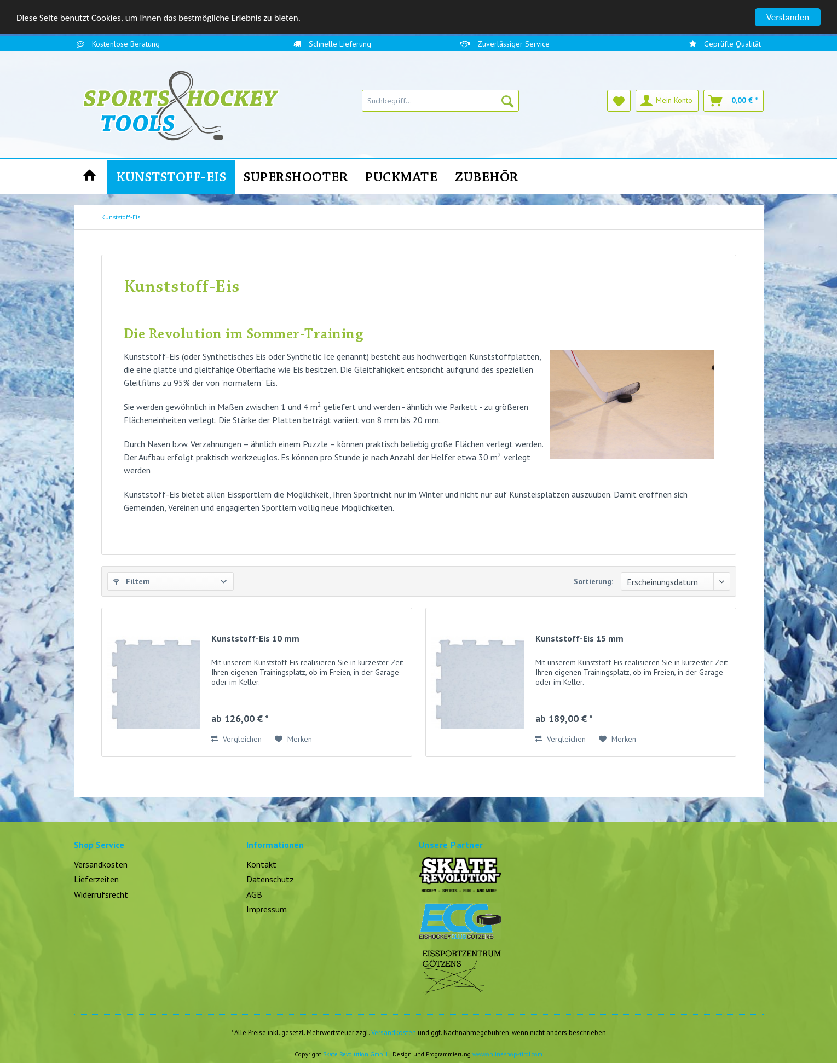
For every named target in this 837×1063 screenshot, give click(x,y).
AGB (254, 894)
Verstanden (787, 17)
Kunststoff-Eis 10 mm (255, 638)
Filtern (131, 581)
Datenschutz (270, 879)
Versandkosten (101, 864)
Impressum (266, 909)
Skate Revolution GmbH (355, 1054)
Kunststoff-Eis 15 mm (579, 638)
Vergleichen (236, 739)
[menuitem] (440, 101)
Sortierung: (593, 581)
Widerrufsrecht (101, 894)
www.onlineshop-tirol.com (507, 1054)
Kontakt (261, 864)
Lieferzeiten (96, 879)
